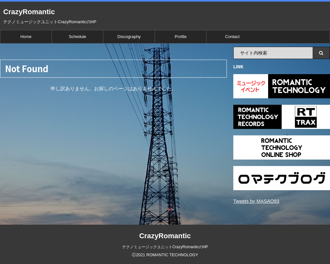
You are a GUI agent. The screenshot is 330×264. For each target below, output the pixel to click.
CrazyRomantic (29, 12)
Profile (181, 36)
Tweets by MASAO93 (256, 201)
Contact (232, 36)
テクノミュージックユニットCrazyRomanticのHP (165, 247)
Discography (129, 36)
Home (26, 36)
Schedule (77, 36)
